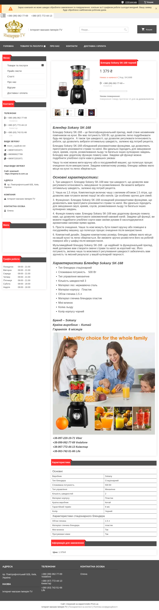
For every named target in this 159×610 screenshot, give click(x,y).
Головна (8, 46)
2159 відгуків (131, 2)
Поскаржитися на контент (80, 607)
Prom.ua (94, 604)
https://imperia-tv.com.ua (16, 173)
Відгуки (11, 87)
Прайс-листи (14, 71)
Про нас (55, 46)
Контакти (72, 46)
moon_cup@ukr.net (16, 146)
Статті (10, 76)
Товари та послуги (31, 46)
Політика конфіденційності (106, 607)
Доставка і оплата (95, 46)
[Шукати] (125, 30)
